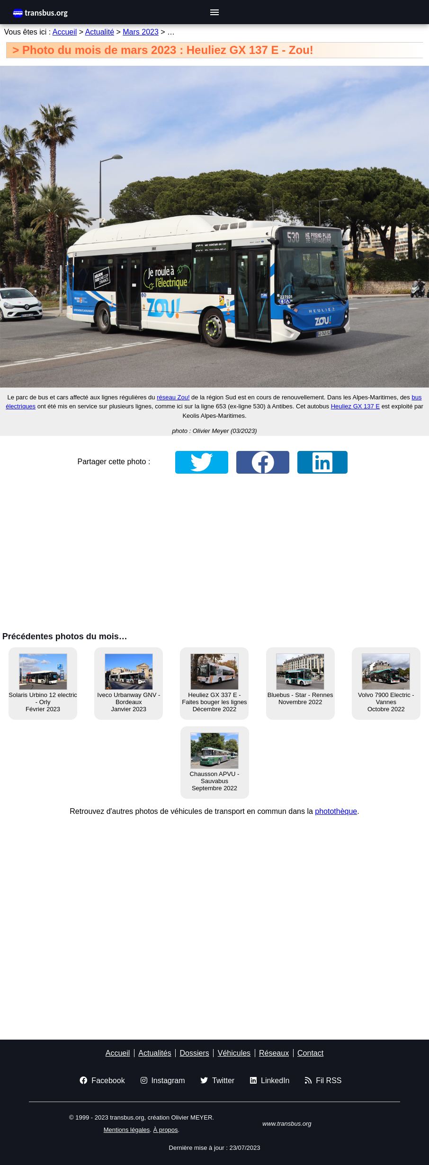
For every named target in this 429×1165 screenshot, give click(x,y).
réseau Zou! (173, 397)
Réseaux (274, 1053)
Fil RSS (323, 1081)
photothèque (336, 811)
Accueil (65, 32)
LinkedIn (269, 1081)
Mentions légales (127, 1129)
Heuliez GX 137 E (355, 406)
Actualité (99, 32)
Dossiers (194, 1053)
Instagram (163, 1081)
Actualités (154, 1053)
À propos (165, 1129)
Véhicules (234, 1053)
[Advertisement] (214, 555)
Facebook (102, 1081)
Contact (310, 1053)
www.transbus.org (286, 1123)
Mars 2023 (141, 32)
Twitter (217, 1081)
